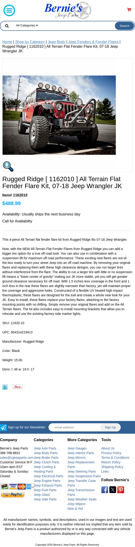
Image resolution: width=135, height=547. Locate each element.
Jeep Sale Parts (45, 499)
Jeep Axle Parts (45, 448)
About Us (108, 448)
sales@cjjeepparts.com (17, 457)
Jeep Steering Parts (82, 471)
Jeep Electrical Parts (48, 476)
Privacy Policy (111, 453)
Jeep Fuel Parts (45, 490)
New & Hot (75, 508)
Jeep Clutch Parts (46, 462)
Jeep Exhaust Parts (48, 485)
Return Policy (110, 462)
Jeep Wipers (77, 504)
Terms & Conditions (115, 457)
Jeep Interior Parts (81, 453)
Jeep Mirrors (77, 457)
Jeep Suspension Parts (84, 476)
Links (105, 471)
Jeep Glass (42, 494)
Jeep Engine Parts (47, 481)
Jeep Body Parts (46, 453)
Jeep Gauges (77, 448)
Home (7, 42)
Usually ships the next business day (41, 214)
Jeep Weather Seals (82, 499)
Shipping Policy (112, 467)
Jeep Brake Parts (46, 457)
